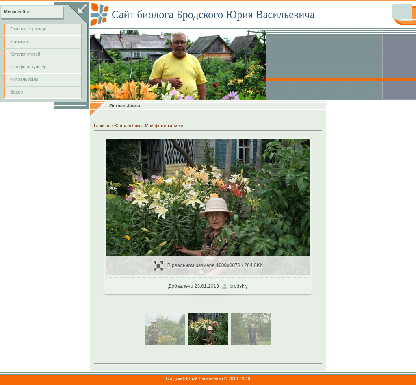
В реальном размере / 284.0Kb (208, 265)
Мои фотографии (162, 125)
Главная (102, 125)
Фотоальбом (127, 125)
